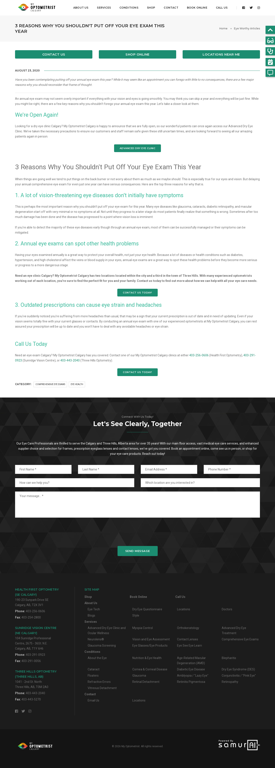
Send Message (137, 551)
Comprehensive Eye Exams (50, 384)
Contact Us (53, 54)
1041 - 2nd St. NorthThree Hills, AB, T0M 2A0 (36, 679)
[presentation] (137, 531)
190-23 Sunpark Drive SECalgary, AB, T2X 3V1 (37, 597)
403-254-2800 (31, 617)
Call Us (222, 7)
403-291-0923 (35, 654)
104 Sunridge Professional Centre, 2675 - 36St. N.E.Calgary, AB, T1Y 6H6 (36, 638)
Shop (151, 7)
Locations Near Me (221, 54)
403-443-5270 (31, 699)
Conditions (128, 7)
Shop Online (137, 54)
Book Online (197, 7)
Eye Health (77, 384)
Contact (171, 7)
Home (223, 28)
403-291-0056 (31, 661)
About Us (80, 7)
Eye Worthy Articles (247, 28)
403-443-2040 (70, 360)
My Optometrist (130, 746)
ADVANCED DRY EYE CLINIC (138, 148)
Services (104, 7)
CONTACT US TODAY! (137, 292)
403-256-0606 (199, 355)
